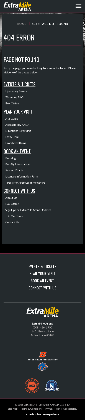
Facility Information (17, 164)
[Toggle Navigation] (78, 6)
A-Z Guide (11, 118)
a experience (42, 414)
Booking (10, 158)
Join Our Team (14, 216)
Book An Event (17, 151)
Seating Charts (14, 170)
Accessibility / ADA (17, 124)
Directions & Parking (18, 130)
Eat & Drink (12, 136)
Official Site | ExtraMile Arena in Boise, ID (18, 6)
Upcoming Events (16, 91)
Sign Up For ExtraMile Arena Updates (28, 210)
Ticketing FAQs (15, 97)
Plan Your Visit (18, 111)
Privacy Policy (52, 408)
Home (22, 23)
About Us (11, 197)
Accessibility (70, 408)
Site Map (13, 408)
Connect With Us (19, 190)
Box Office (12, 103)
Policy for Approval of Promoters (26, 182)
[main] (42, 133)
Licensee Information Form (21, 176)
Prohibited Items (15, 143)
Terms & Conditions (31, 408)
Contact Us (12, 222)
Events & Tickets (19, 84)
